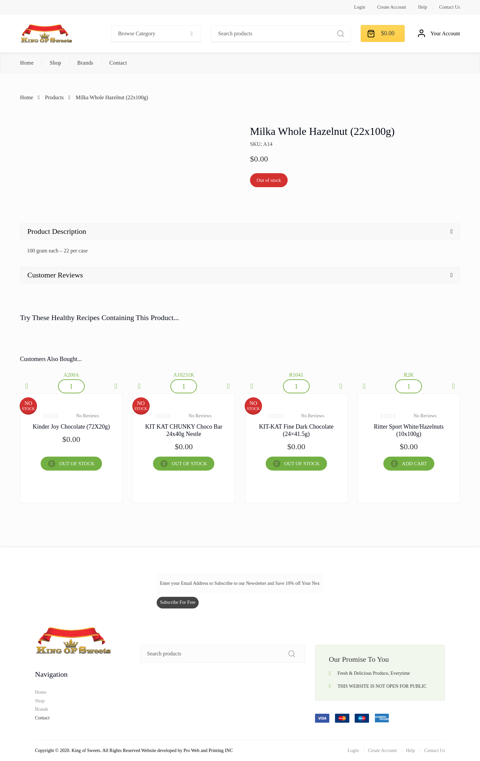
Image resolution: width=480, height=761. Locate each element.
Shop (55, 63)
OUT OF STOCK (77, 463)
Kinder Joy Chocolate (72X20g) (71, 426)
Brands (85, 63)
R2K (409, 375)
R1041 (296, 375)
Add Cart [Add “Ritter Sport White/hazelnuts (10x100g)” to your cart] (414, 463)
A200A (71, 375)
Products (54, 97)
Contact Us (449, 7)
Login (359, 7)
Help (422, 7)
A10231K (183, 375)
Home (27, 63)
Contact (118, 63)
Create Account (391, 7)
